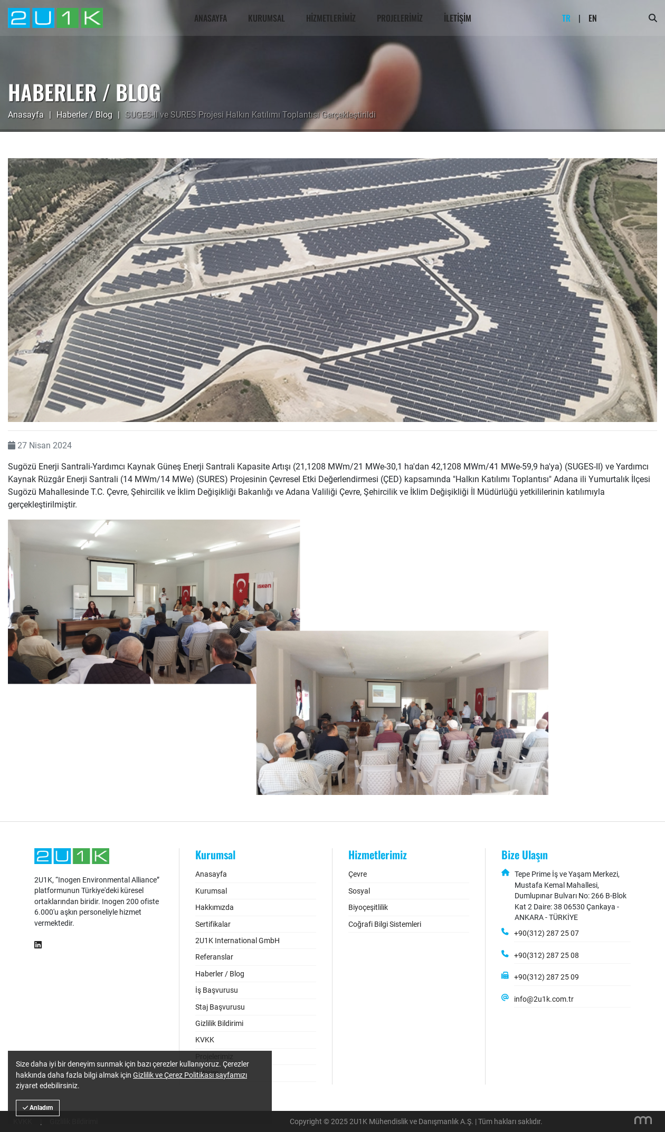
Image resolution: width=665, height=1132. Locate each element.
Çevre (357, 874)
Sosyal (359, 891)
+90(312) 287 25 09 (546, 977)
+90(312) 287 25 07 (546, 933)
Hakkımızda (214, 907)
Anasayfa (210, 18)
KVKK (204, 1039)
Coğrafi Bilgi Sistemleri (384, 924)
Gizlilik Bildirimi (219, 1023)
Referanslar (214, 957)
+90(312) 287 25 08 (546, 955)
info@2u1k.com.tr (544, 999)
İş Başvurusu (216, 990)
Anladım (38, 1107)
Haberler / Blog (84, 115)
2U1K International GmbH (237, 940)
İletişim (457, 18)
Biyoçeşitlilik (368, 907)
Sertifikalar (213, 924)
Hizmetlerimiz (331, 18)
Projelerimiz (400, 18)
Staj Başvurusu (220, 1007)
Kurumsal (266, 18)
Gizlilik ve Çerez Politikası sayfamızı (190, 1075)
